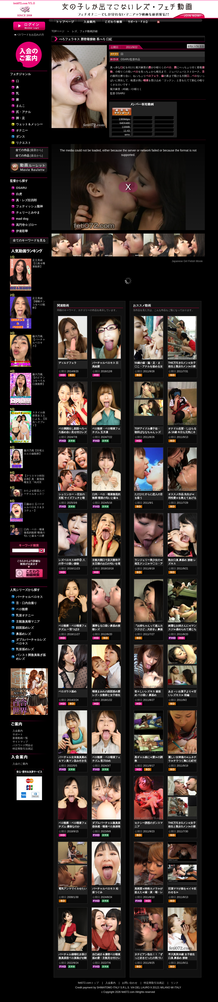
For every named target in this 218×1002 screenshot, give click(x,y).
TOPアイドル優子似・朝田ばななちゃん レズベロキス (148, 432)
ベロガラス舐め (67, 691)
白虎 (19, 194)
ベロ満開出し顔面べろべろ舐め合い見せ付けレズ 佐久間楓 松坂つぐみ (73, 432)
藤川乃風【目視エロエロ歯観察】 (34, 452)
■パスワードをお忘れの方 (29, 34)
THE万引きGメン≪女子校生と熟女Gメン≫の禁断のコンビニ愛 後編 (182, 366)
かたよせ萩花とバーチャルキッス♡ (34, 492)
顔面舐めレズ (25, 627)
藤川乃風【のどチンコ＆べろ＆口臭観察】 (38, 379)
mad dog (22, 218)
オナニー (22, 130)
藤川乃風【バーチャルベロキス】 (38, 341)
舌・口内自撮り (26, 603)
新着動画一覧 (20, 738)
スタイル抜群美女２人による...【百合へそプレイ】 (39, 419)
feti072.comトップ (88, 982)
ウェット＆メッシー (29, 124)
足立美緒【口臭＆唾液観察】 (38, 263)
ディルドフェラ (67, 362)
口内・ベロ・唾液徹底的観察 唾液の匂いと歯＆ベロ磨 (34, 532)
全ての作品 (29, 150)
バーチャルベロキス (29, 597)
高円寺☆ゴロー (26, 225)
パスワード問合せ (23, 745)
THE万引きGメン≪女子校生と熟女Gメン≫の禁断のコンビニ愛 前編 (182, 826)
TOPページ (58, 31)
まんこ (20, 105)
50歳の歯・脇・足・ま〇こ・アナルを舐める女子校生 (149, 366)
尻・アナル (23, 112)
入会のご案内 (20, 763)
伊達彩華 (22, 231)
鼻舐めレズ (23, 634)
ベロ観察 (22, 609)
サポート (18, 734)
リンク (174, 982)
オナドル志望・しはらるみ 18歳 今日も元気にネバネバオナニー (182, 432)
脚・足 (20, 118)
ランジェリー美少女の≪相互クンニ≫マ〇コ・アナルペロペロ (149, 564)
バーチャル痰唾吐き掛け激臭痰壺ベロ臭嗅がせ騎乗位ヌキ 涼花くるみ (73, 958)
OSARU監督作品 (130, 59)
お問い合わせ (129, 982)
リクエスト (23, 142)
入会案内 (18, 730)
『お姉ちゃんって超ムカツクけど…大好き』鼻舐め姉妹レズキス (149, 629)
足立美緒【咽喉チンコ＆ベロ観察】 (38, 303)
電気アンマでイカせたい (73, 888)
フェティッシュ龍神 (29, 206)
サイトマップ (20, 741)
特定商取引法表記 (23, 748)
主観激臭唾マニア (28, 621)
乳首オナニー (25, 615)
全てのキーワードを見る (29, 240)
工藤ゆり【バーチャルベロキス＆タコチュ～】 (34, 507)
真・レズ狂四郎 (26, 200)
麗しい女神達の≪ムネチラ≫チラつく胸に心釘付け (182, 761)
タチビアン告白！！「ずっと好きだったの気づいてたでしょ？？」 (149, 958)
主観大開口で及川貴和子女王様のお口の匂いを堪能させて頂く (106, 564)
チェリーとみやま (28, 212)
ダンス (20, 136)
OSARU (21, 188)
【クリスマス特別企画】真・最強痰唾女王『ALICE (34, 479)
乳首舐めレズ (25, 649)
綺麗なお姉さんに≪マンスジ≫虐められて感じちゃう (182, 629)
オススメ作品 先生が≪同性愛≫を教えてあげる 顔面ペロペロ (182, 498)
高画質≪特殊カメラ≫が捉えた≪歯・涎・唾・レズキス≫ (149, 892)
